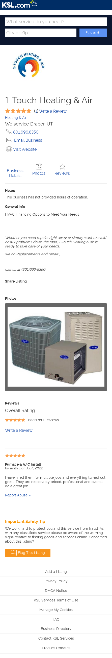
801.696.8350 (22, 132)
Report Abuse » (18, 495)
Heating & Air (15, 118)
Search (93, 32)
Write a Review (52, 111)
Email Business (23, 140)
